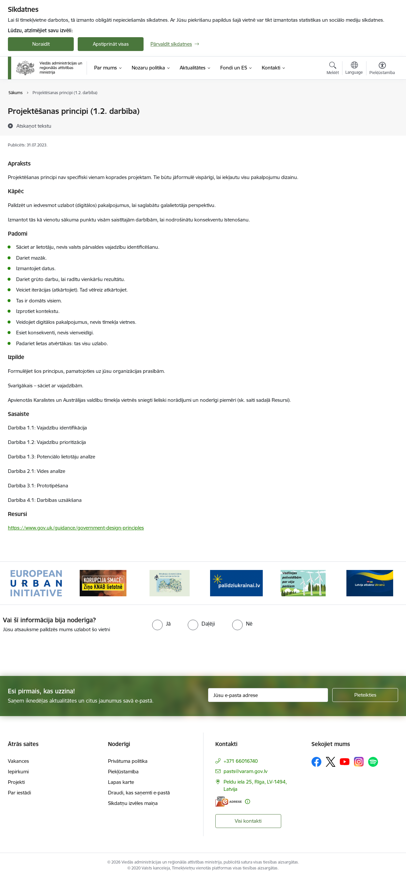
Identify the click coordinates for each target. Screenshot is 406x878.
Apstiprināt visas (111, 44)
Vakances (18, 761)
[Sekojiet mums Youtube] (345, 761)
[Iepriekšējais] (23, 583)
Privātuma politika (128, 761)
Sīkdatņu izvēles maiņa (133, 803)
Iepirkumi (18, 771)
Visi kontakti (248, 821)
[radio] (161, 624)
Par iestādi (19, 792)
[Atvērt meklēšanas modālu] (332, 69)
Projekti (16, 782)
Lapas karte (121, 782)
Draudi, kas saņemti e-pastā (139, 792)
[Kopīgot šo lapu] (382, 125)
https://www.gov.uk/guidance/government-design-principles (76, 528)
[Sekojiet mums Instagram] (359, 761)
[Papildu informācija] (247, 801)
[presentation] (55, 651)
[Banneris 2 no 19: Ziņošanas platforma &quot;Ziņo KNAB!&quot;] (103, 583)
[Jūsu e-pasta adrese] (268, 695)
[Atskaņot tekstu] (33, 126)
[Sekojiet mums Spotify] (373, 762)
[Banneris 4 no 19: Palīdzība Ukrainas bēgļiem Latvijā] (236, 583)
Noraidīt (41, 44)
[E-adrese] (228, 801)
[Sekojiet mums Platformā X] (331, 762)
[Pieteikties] (365, 695)
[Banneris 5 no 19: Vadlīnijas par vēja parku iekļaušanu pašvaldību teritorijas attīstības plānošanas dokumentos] (303, 583)
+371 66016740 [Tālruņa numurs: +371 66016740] (241, 761)
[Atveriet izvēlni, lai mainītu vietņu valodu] (354, 68)
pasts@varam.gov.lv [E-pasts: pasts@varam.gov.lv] (245, 771)
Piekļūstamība (123, 771)
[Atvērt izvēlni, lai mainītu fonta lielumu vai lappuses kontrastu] (382, 69)
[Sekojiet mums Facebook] (316, 762)
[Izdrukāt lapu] (382, 108)
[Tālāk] (383, 583)
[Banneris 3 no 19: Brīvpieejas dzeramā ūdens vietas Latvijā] (169, 583)
